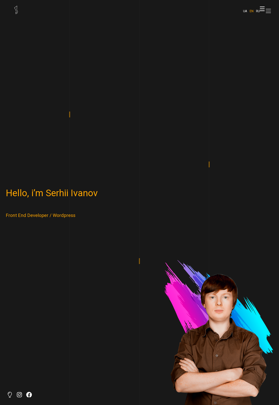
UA (245, 11)
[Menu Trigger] (262, 9)
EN (251, 11)
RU (258, 11)
